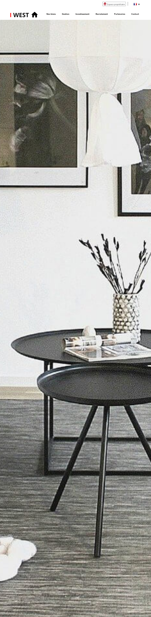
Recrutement (102, 14)
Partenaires (119, 14)
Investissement (82, 14)
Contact (135, 14)
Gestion (65, 14)
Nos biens (51, 14)
